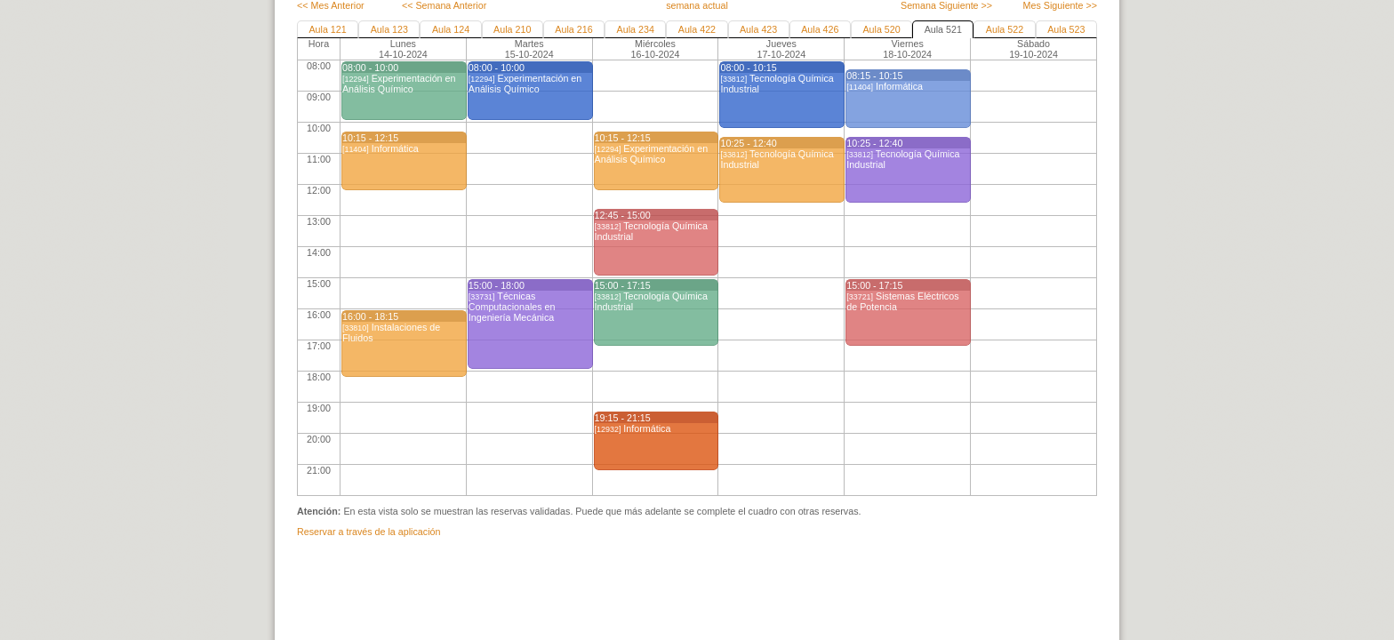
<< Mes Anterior (331, 5)
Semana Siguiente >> (946, 5)
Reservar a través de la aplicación (368, 531)
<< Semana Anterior (444, 5)
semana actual (697, 5)
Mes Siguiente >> (1060, 5)
